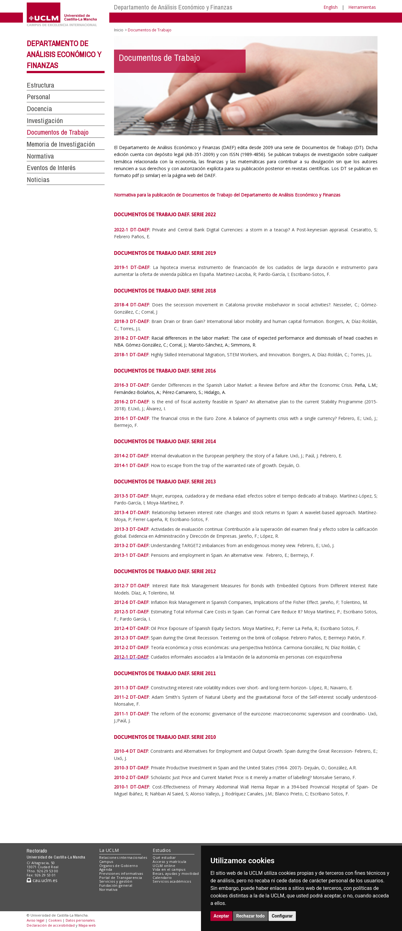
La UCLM (109, 850)
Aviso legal (35, 920)
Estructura (40, 85)
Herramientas (362, 7)
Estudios (162, 850)
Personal (38, 96)
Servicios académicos (172, 881)
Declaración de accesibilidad (51, 925)
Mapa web (87, 925)
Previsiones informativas (121, 873)
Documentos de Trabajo (58, 132)
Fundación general (116, 885)
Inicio (118, 30)
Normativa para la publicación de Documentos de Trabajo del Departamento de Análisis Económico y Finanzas (228, 195)
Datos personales (80, 920)
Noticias (38, 179)
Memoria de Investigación (61, 144)
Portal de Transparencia (120, 877)
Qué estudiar (164, 857)
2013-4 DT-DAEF (131, 512)
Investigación (45, 120)
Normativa (40, 156)
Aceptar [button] (221, 915)
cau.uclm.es (42, 880)
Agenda (105, 869)
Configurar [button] (282, 915)
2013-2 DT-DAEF (131, 545)
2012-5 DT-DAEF (131, 612)
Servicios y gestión (115, 881)
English (330, 7)
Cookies (55, 920)
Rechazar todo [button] (250, 915)
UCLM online (164, 865)
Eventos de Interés (51, 167)
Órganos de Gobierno (118, 865)
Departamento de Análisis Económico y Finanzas (173, 7)
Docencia (39, 108)
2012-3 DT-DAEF (131, 638)
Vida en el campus (169, 869)
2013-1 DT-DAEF (131, 555)
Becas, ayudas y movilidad (176, 873)
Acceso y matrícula (169, 861)
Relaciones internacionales (123, 857)
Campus (106, 861)
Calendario (162, 877)
